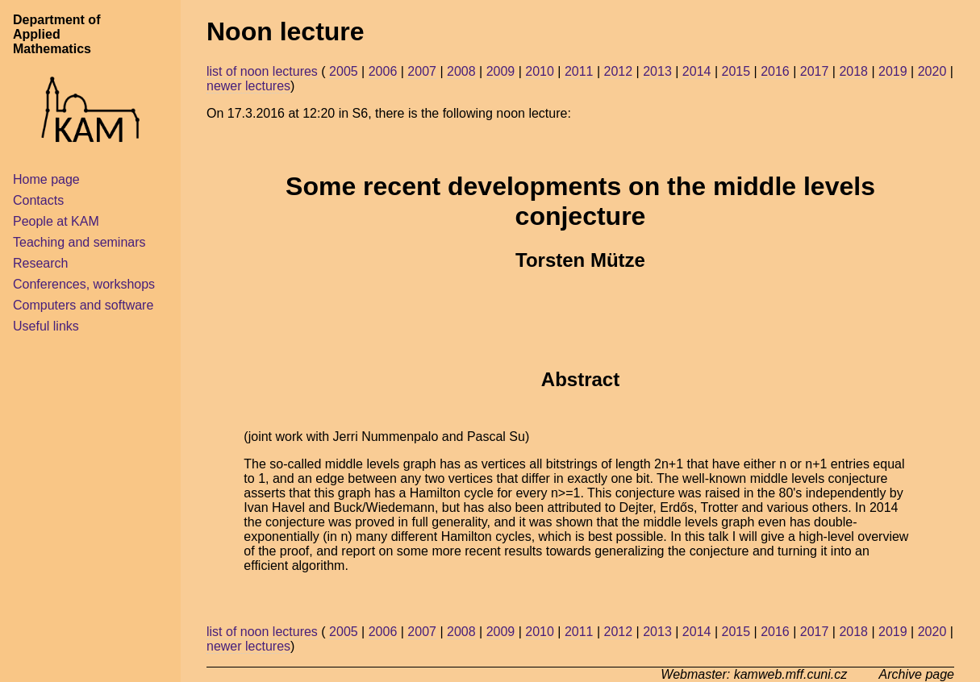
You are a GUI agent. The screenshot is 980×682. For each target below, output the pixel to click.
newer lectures (248, 86)
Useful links (46, 326)
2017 (814, 71)
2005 (343, 71)
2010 (539, 71)
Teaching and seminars (79, 242)
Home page (46, 179)
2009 (500, 71)
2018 (853, 71)
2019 (892, 71)
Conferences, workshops (84, 284)
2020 (932, 71)
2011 (579, 71)
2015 (735, 71)
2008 (461, 71)
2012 (618, 71)
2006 (383, 71)
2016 (775, 71)
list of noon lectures (262, 71)
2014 (696, 71)
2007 (421, 71)
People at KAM (56, 221)
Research (40, 263)
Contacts (38, 200)
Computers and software (83, 305)
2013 (657, 71)
